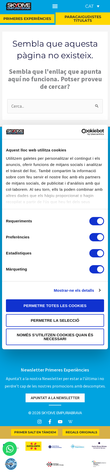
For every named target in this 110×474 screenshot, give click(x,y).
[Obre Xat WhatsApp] (10, 449)
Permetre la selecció (55, 320)
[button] (55, 6)
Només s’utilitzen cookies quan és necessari (55, 337)
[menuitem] (92, 6)
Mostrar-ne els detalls (74, 290)
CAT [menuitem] (89, 6)
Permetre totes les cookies (55, 305)
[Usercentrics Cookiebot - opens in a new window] (81, 132)
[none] (91, 6)
